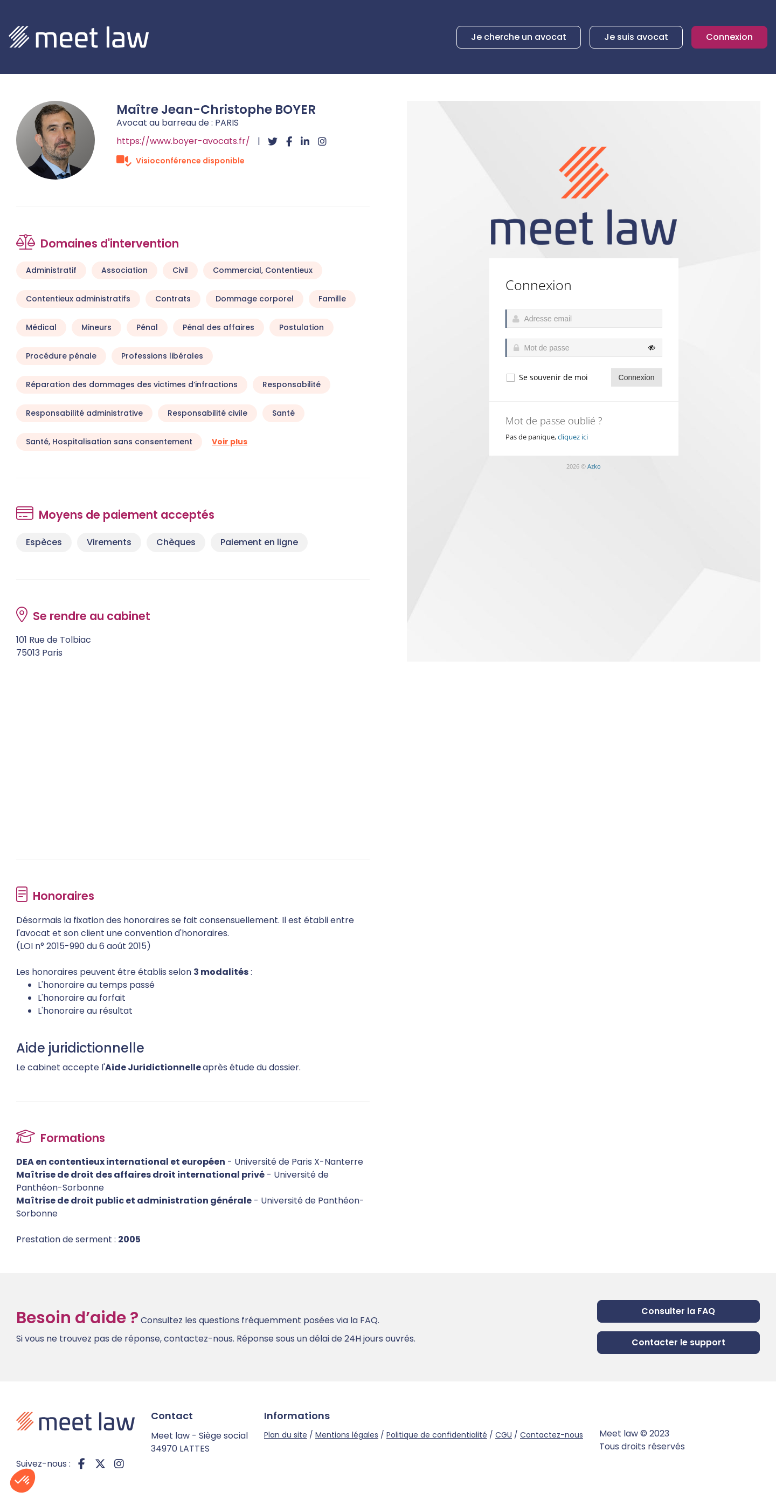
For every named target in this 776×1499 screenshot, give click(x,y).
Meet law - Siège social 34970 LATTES (199, 1442)
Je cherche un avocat (518, 37)
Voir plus (229, 441)
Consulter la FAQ (678, 1311)
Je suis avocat (636, 37)
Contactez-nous (551, 1434)
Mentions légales (346, 1434)
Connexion (729, 37)
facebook (81, 1464)
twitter (100, 1464)
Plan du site (285, 1434)
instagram (119, 1464)
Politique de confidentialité (436, 1434)
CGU (503, 1434)
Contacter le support (678, 1342)
